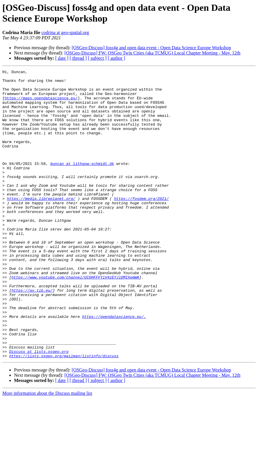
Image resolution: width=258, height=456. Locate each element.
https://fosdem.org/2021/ (141, 224)
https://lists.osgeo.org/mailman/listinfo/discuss (63, 413)
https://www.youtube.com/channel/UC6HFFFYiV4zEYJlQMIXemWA (75, 319)
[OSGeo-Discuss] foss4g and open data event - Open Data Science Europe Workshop (151, 47)
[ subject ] (97, 58)
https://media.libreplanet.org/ (41, 224)
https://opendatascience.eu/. (114, 366)
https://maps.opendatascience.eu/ (41, 104)
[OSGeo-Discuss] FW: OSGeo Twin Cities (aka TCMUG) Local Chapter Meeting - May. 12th (152, 52)
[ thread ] (78, 58)
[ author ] (116, 58)
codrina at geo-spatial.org (65, 32)
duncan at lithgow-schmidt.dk (82, 182)
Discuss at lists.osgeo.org (38, 408)
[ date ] (61, 58)
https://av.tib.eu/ (31, 334)
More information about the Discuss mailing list (47, 450)
